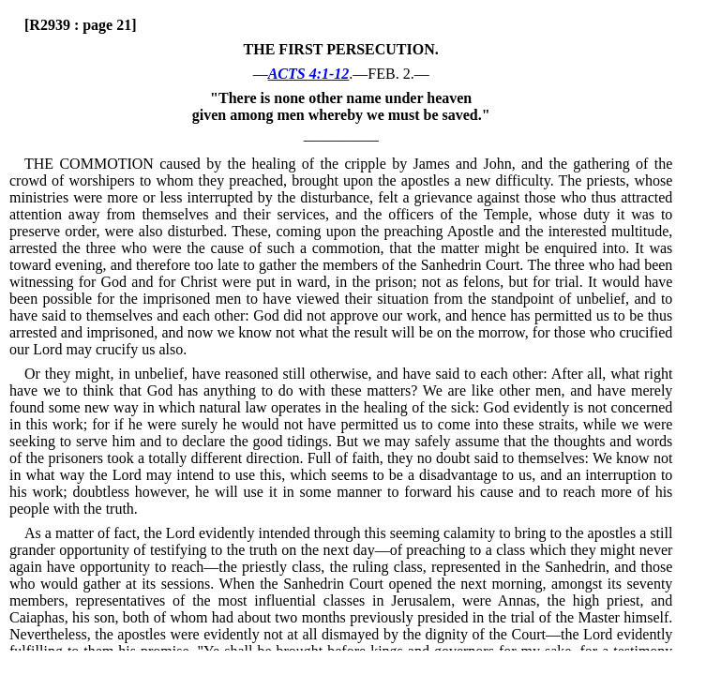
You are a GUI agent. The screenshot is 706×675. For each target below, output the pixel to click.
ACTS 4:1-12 (309, 74)
